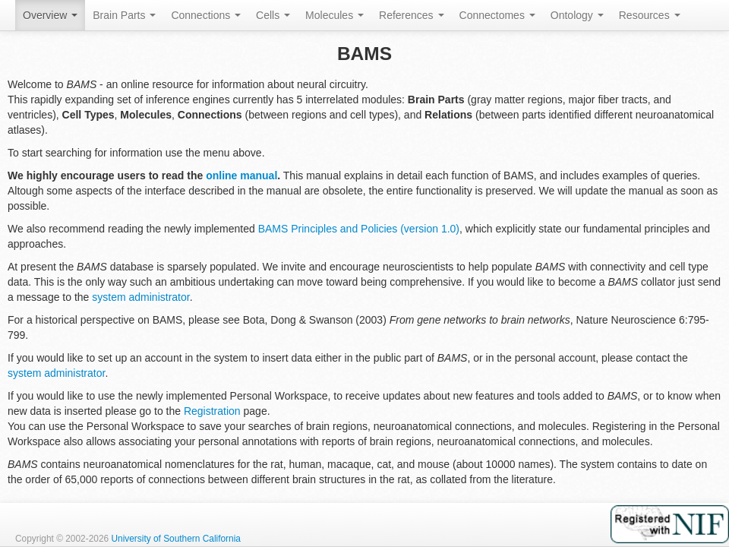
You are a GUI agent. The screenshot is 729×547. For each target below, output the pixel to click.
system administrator (140, 297)
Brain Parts (124, 15)
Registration (212, 411)
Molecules (334, 15)
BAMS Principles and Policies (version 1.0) (358, 229)
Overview (50, 15)
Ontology (577, 15)
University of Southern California (176, 538)
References (411, 15)
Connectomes (497, 15)
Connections (206, 15)
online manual (241, 175)
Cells (273, 15)
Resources (649, 15)
